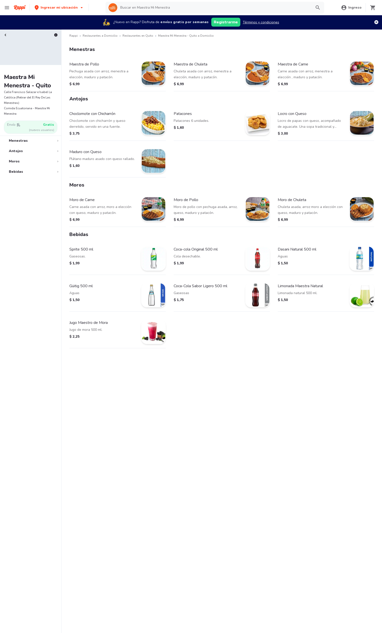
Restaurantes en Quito (137, 36)
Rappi (73, 36)
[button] (59, 7)
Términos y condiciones (261, 22)
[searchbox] (214, 8)
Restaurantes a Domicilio (100, 36)
